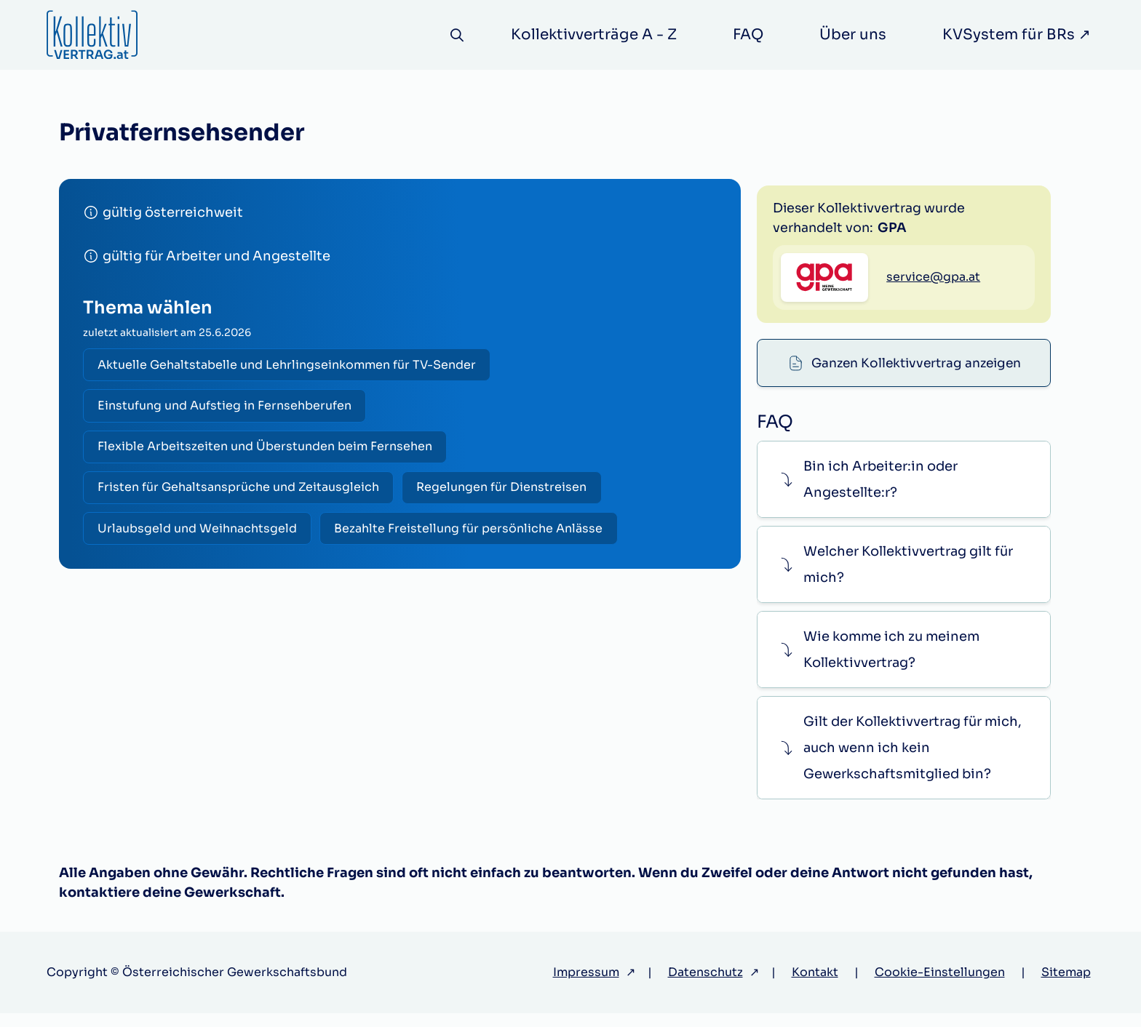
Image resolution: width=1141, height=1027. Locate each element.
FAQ (748, 34)
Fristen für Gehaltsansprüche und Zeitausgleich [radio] (240, 494)
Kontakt (815, 986)
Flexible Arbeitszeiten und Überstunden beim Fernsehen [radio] (267, 451)
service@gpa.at (933, 351)
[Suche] (454, 35)
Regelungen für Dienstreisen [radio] (508, 494)
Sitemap (1066, 986)
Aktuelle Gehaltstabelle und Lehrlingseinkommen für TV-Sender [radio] (289, 365)
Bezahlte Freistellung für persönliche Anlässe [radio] (475, 537)
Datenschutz (705, 986)
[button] (903, 493)
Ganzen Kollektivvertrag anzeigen (916, 205)
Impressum (586, 986)
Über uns (852, 34)
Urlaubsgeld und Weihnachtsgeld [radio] (199, 537)
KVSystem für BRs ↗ (1016, 34)
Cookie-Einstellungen (940, 986)
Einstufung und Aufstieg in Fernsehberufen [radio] (227, 408)
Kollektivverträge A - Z (594, 34)
